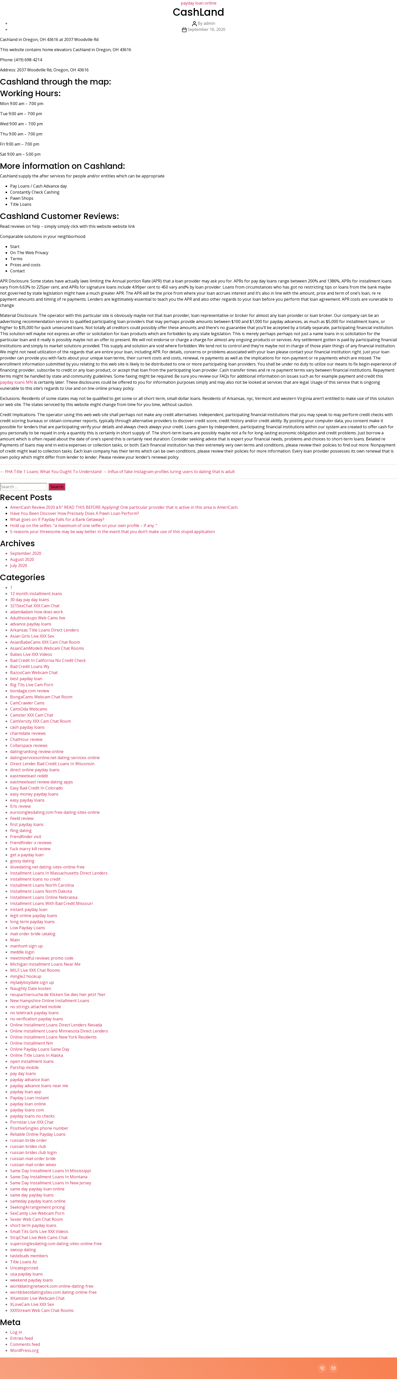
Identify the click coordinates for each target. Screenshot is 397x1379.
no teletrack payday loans (34, 1013)
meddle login (22, 952)
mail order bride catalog (32, 934)
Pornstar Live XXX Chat (31, 1122)
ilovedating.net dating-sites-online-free (47, 867)
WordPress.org (24, 1350)
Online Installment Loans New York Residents (53, 1037)
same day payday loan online (37, 1189)
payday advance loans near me (39, 1085)
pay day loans (23, 1073)
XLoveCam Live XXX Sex (32, 1304)
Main (15, 940)
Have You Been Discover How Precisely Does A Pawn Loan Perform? (74, 513)
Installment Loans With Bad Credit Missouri (51, 903)
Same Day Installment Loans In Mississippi (50, 1170)
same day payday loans (32, 1195)
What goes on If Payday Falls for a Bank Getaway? (57, 519)
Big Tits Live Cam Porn (31, 684)
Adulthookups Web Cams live (37, 618)
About (267, 10)
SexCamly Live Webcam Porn (37, 1213)
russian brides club (28, 1146)
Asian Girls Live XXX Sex (32, 636)
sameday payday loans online (38, 1201)
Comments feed (25, 1344)
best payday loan (26, 678)
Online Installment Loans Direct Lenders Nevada (56, 1025)
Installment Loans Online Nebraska (43, 897)
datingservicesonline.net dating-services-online (55, 757)
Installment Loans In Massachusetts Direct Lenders (59, 873)
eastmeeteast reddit (29, 776)
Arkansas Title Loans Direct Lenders (44, 630)
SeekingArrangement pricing (37, 1207)
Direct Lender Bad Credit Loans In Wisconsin (52, 763)
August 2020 (22, 559)
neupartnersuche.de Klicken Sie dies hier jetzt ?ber (58, 994)
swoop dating (23, 1249)
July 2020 (18, 565)
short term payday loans (33, 1225)
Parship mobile (24, 1067)
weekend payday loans (31, 1280)
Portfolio (311, 10)
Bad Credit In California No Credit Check (48, 660)
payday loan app (25, 1091)
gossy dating (22, 861)
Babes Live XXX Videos (31, 654)
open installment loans (32, 1061)
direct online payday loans (34, 770)
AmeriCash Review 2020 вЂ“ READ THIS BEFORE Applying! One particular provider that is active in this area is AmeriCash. (124, 507)
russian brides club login (33, 1152)
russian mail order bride (33, 1158)
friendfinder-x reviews (31, 842)
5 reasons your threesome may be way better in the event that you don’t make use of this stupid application (112, 531)
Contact (335, 10)
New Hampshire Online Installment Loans (49, 1000)
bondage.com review (29, 691)
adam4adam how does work (36, 612)
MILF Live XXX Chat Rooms (35, 970)
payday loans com (27, 1110)
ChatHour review (26, 739)
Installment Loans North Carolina (42, 885)
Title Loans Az (23, 1262)
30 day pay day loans (29, 599)
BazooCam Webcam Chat (34, 672)
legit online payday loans (33, 915)
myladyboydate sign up (32, 982)
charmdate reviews (28, 733)
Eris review (20, 806)
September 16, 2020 (206, 29)
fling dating (21, 830)
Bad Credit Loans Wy (29, 666)
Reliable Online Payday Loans (38, 1134)
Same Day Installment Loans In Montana (48, 1177)
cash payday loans (27, 727)
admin (209, 23)
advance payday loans (30, 624)
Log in (16, 1332)
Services (288, 10)
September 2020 (25, 553)
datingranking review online (37, 751)
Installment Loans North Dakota (41, 891)
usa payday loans (26, 1274)
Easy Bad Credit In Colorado (36, 788)
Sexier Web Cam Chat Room (36, 1219)
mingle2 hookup (25, 976)
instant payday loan (28, 909)
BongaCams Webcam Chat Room (41, 697)
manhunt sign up (26, 946)
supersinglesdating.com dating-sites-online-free (56, 1243)
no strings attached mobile (35, 1006)
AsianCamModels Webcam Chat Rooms (47, 648)
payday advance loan (29, 1079)
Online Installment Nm (31, 1043)
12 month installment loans (36, 593)
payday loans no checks (32, 1116)
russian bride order (28, 1140)
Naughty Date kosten (30, 988)
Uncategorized (24, 1268)
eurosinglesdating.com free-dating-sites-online (55, 812)
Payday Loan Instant (29, 1098)
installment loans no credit (35, 879)
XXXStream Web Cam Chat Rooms (42, 1310)
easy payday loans (27, 800)
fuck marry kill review (30, 848)
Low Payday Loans (27, 927)
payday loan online (28, 1104)
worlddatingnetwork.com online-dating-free (51, 1286)
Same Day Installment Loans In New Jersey (50, 1183)
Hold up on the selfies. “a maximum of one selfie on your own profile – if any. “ (83, 525)
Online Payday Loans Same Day (39, 1049)
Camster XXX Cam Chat (31, 715)
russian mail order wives (33, 1164)
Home (248, 10)
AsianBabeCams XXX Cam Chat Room (45, 642)
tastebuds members (29, 1256)
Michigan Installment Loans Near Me (45, 964)
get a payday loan (27, 855)
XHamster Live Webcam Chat (37, 1298)
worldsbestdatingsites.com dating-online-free (53, 1292)
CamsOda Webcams (28, 709)
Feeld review (21, 818)
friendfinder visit (25, 836)
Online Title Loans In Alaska (36, 1055)
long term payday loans (32, 921)
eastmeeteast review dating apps (41, 782)
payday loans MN (16, 382)
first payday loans (27, 824)
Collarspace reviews (29, 745)
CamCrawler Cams (27, 703)
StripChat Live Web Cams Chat (39, 1237)
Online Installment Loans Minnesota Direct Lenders (59, 1031)
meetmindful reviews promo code (41, 958)
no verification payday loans (36, 1019)
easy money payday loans (34, 794)
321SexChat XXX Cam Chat (34, 606)
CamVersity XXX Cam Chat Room (40, 721)
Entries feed (21, 1338)
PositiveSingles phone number (39, 1128)
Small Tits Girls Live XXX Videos (39, 1231)
